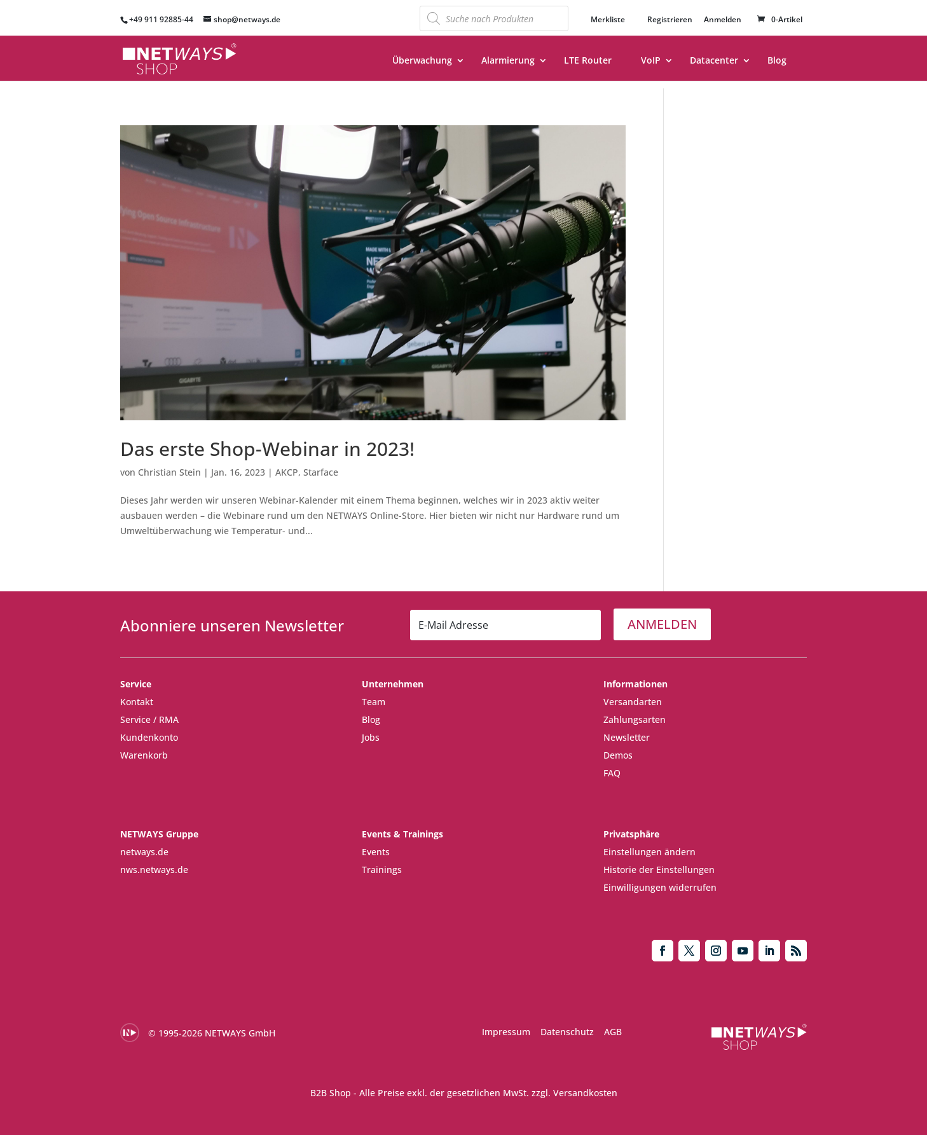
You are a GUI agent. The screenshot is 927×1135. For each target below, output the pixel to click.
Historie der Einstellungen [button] (659, 869)
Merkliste (608, 20)
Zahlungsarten (634, 719)
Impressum (506, 1032)
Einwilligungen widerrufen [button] (660, 887)
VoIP (651, 61)
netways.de (144, 852)
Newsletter (626, 737)
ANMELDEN (662, 624)
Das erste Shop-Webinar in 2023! (267, 449)
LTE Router (588, 61)
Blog (776, 61)
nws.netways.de (154, 869)
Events (376, 852)
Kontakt (136, 702)
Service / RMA (149, 719)
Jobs (371, 737)
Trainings (382, 869)
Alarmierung (508, 61)
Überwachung (422, 61)
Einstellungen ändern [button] (649, 852)
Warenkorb (144, 755)
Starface (320, 472)
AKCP (286, 472)
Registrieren (669, 20)
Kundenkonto (149, 737)
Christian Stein (169, 472)
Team (373, 702)
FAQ (612, 773)
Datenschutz (567, 1032)
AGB (613, 1032)
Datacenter (714, 61)
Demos (618, 755)
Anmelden (722, 20)
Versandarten (632, 702)
